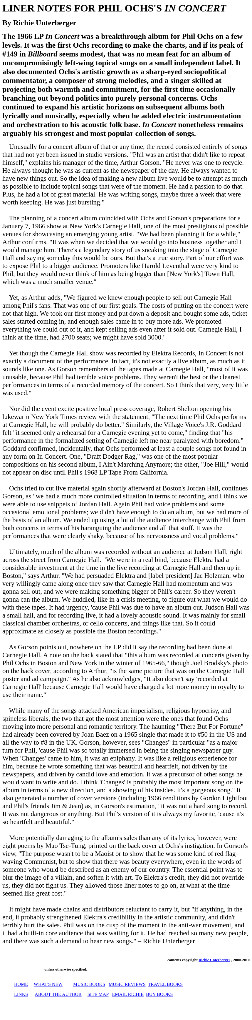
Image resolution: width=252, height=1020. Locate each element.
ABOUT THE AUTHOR (58, 994)
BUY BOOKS (159, 994)
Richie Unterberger (214, 960)
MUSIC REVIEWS (127, 984)
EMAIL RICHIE (128, 994)
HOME (21, 984)
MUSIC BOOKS (89, 984)
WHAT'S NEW (48, 984)
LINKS (21, 994)
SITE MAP (98, 994)
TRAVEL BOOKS (165, 984)
